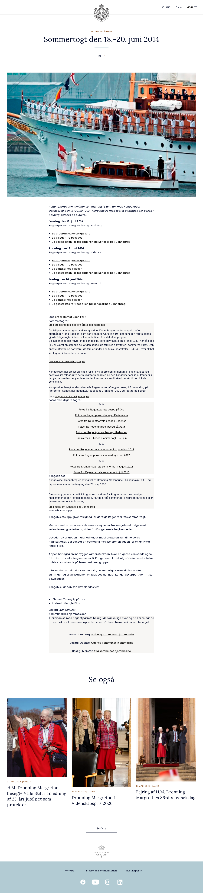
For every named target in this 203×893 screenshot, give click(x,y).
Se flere (104, 828)
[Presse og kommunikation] (101, 870)
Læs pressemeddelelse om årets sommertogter (77, 324)
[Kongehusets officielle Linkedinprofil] (120, 883)
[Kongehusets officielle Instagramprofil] (107, 883)
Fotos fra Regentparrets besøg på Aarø (101, 426)
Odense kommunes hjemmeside (112, 643)
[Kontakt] (69, 870)
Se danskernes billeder (67, 269)
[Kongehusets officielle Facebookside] (83, 883)
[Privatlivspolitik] (133, 870)
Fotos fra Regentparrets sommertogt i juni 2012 (101, 455)
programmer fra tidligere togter (72, 396)
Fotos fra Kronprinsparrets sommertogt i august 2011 (101, 466)
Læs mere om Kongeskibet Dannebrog (72, 507)
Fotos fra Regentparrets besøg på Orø (101, 409)
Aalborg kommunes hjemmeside (112, 634)
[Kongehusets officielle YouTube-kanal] (95, 883)
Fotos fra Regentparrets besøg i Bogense (101, 421)
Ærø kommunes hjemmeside (112, 651)
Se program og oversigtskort (71, 233)
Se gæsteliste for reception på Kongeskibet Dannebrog (88, 304)
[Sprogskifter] (177, 7)
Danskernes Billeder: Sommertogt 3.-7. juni (101, 438)
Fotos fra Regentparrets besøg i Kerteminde (101, 415)
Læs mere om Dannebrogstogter (67, 361)
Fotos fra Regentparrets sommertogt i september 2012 (101, 449)
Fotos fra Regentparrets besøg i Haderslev (101, 432)
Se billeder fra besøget (67, 238)
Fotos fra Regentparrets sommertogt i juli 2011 (102, 472)
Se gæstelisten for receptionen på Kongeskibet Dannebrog (91, 242)
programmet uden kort (70, 317)
